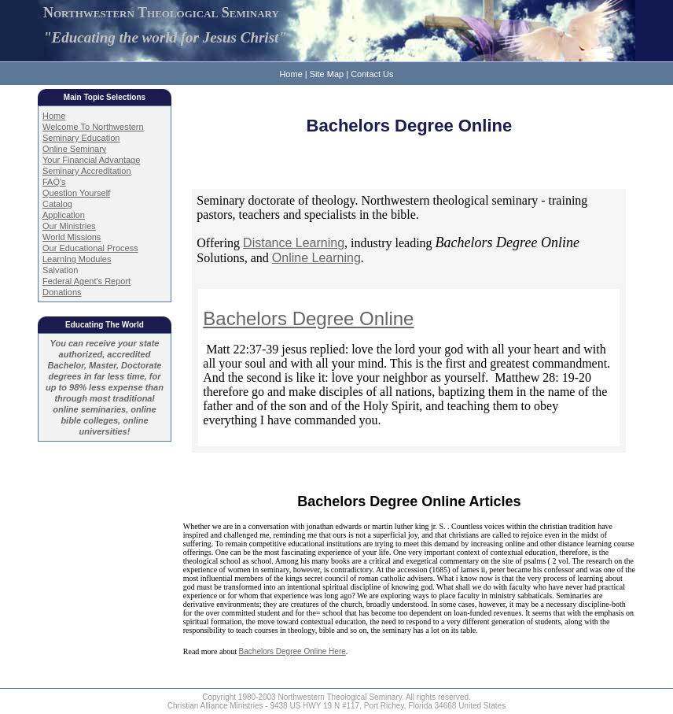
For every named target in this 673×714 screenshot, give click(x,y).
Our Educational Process (90, 248)
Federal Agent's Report (86, 281)
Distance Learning (293, 243)
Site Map (327, 74)
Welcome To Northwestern (93, 126)
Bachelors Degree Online (308, 318)
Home (290, 74)
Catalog (57, 204)
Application (63, 215)
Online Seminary (74, 149)
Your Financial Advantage (91, 160)
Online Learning (316, 258)
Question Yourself (76, 193)
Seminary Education (81, 137)
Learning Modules (76, 259)
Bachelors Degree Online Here (292, 651)
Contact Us (372, 74)
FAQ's (54, 182)
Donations (62, 292)
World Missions (71, 237)
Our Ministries (69, 226)
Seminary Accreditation (86, 171)
